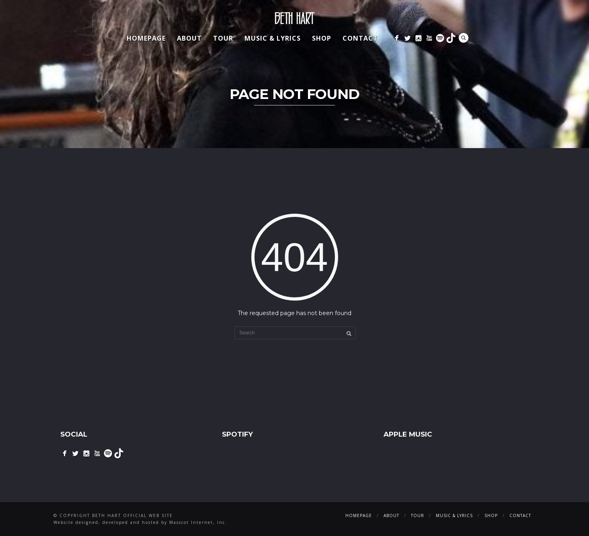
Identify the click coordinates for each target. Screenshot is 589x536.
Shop (321, 38)
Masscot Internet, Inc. (198, 522)
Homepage (146, 38)
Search (463, 38)
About (189, 38)
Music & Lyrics (272, 38)
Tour (223, 38)
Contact (360, 38)
